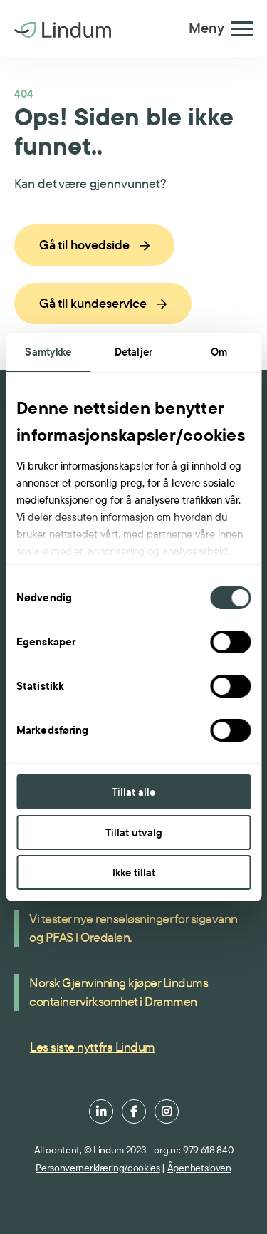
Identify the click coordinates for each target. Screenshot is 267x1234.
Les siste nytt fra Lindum (92, 1047)
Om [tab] (219, 351)
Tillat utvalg (133, 832)
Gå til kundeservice (103, 303)
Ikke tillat (133, 872)
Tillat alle (133, 792)
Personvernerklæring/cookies (97, 1167)
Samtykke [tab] (48, 351)
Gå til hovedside (94, 245)
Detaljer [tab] (133, 351)
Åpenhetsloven (199, 1167)
